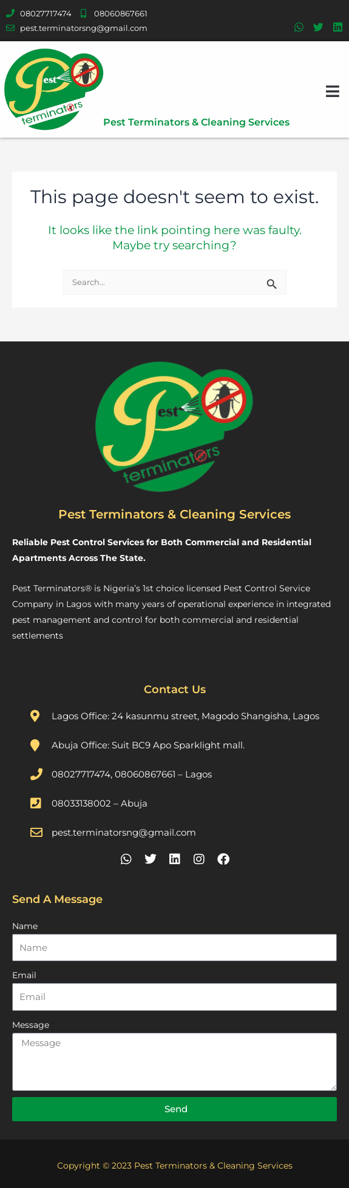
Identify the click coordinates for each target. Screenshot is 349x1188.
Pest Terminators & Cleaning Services (196, 122)
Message (30, 1024)
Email (24, 975)
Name (25, 926)
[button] (333, 90)
